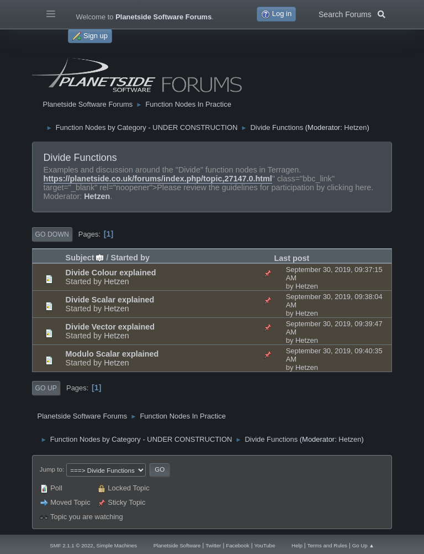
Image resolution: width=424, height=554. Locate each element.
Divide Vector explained (110, 326)
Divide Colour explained (111, 272)
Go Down (52, 234)
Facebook (237, 545)
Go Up (46, 388)
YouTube (264, 545)
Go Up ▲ (363, 545)
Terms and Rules (327, 545)
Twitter (213, 545)
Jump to (51, 469)
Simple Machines (117, 545)
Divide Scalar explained (110, 299)
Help (297, 545)
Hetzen (355, 127)
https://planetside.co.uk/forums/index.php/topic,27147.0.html (158, 178)
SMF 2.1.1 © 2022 (71, 545)
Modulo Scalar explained (112, 353)
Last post (291, 258)
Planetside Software (177, 545)
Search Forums (352, 13)
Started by (130, 257)
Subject (85, 257)
